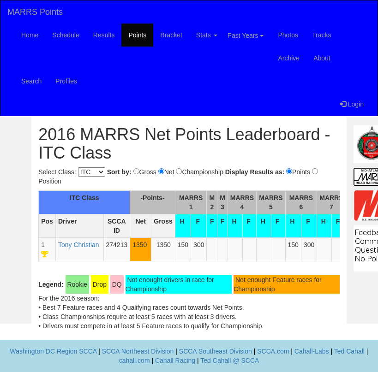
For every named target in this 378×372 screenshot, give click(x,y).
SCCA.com (273, 351)
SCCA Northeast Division (138, 351)
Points (137, 35)
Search (31, 81)
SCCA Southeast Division (215, 351)
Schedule (65, 35)
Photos (288, 35)
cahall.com (134, 360)
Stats (206, 35)
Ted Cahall (349, 351)
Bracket (171, 35)
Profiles (66, 81)
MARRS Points (35, 12)
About (321, 58)
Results (104, 35)
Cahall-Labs (311, 351)
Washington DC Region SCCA (53, 351)
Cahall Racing (175, 360)
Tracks (321, 35)
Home (29, 35)
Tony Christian (78, 244)
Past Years (246, 35)
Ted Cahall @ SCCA (229, 360)
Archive (289, 58)
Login (352, 104)
